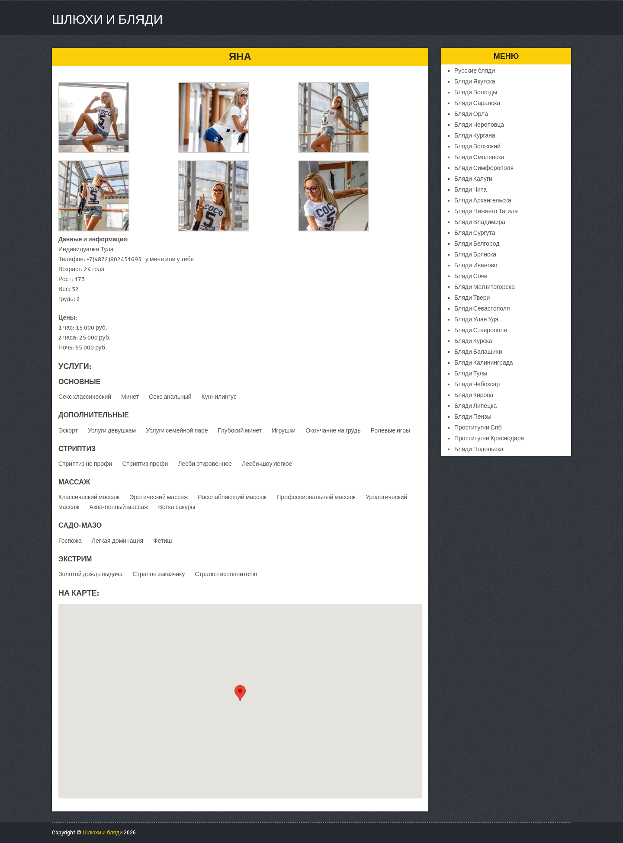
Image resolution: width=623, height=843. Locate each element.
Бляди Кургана (474, 135)
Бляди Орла (471, 114)
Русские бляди (474, 70)
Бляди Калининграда (483, 362)
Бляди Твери (472, 297)
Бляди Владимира (479, 222)
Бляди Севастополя (482, 308)
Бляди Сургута (474, 233)
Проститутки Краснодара (489, 438)
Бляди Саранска (477, 103)
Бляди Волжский (477, 146)
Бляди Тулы (470, 373)
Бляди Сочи (470, 276)
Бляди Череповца (479, 124)
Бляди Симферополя (484, 168)
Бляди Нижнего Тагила (486, 211)
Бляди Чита (470, 189)
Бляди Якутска (474, 81)
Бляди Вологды (475, 92)
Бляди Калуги (473, 179)
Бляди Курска (473, 341)
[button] (240, 693)
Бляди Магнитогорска (484, 287)
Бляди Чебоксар (477, 384)
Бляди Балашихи (478, 352)
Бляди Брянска (475, 254)
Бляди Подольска (479, 449)
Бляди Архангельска (482, 200)
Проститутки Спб (478, 427)
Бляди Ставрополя (480, 330)
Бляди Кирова (473, 395)
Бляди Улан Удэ (476, 319)
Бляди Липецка (475, 406)
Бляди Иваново (475, 265)
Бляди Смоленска (479, 157)
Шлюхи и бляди (107, 20)
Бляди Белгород (476, 243)
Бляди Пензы (472, 416)
